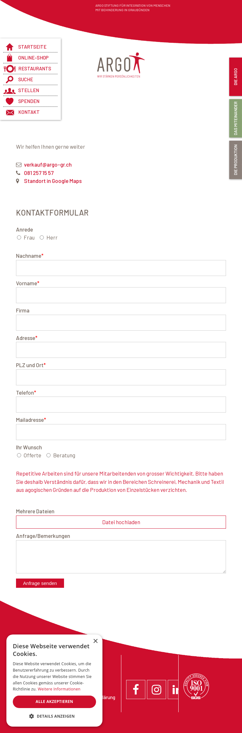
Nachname (30, 255)
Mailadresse (31, 419)
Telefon (26, 392)
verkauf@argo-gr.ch (48, 164)
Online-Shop (33, 57)
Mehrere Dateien (35, 511)
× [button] (95, 641)
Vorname (27, 283)
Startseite (32, 47)
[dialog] (54, 680)
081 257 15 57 (38, 172)
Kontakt (29, 112)
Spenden (28, 101)
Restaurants (34, 68)
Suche (25, 79)
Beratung (64, 455)
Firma (22, 310)
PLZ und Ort (31, 365)
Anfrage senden (40, 583)
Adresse (26, 338)
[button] (54, 716)
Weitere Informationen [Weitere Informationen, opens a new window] (59, 689)
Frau (29, 237)
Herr (52, 237)
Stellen (28, 90)
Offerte (32, 455)
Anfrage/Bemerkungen (43, 535)
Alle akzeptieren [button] (54, 701)
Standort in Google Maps (53, 180)
